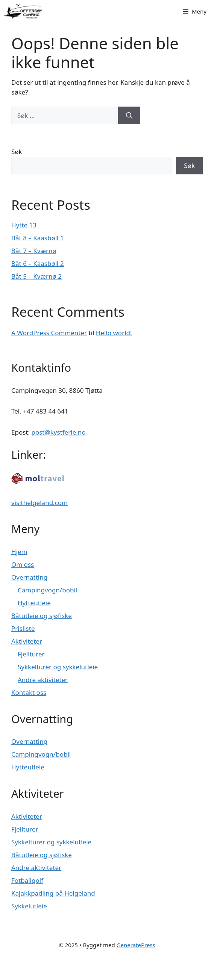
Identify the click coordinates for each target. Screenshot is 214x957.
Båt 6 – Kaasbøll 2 (37, 263)
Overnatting (29, 577)
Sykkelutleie (29, 906)
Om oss (22, 564)
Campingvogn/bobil (47, 590)
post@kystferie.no (58, 432)
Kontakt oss (28, 692)
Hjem (19, 551)
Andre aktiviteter (43, 679)
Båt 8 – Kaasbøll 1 (37, 238)
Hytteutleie (34, 602)
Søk (16, 151)
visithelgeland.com (39, 502)
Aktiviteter (26, 641)
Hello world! (114, 332)
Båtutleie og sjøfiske (41, 615)
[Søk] (129, 116)
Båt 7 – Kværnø (33, 250)
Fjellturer (31, 654)
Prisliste (23, 628)
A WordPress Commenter (49, 332)
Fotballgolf (27, 880)
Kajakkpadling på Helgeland (53, 893)
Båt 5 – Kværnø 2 (36, 276)
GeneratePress (136, 945)
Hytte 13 (23, 225)
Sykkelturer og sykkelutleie (58, 666)
